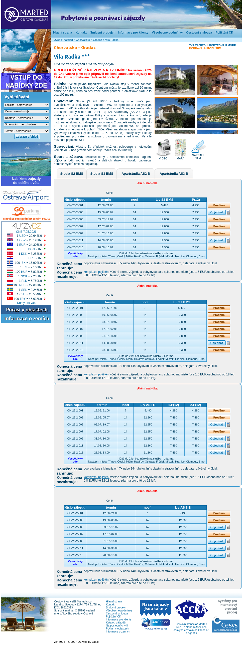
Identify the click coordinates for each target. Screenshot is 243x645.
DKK (24, 254)
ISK (23, 263)
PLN (24, 281)
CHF (22, 294)
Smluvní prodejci (102, 32)
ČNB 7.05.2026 (26, 232)
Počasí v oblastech (117, 628)
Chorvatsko (83, 39)
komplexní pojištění (96, 272)
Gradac (97, 39)
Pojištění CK (224, 32)
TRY (23, 299)
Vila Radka (111, 39)
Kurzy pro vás (26, 303)
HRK (31, 258)
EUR (22, 245)
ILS (25, 267)
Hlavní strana (62, 32)
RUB (22, 285)
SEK (24, 290)
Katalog (68, 39)
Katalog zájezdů (116, 622)
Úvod (57, 39)
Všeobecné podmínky (167, 32)
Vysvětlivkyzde (75, 255)
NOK (24, 276)
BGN (31, 249)
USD (22, 236)
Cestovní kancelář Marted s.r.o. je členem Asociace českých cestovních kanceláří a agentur (191, 627)
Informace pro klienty (133, 32)
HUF (24, 272)
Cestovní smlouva (199, 32)
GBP (22, 240)
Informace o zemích (118, 631)
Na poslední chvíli (117, 625)
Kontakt (81, 32)
